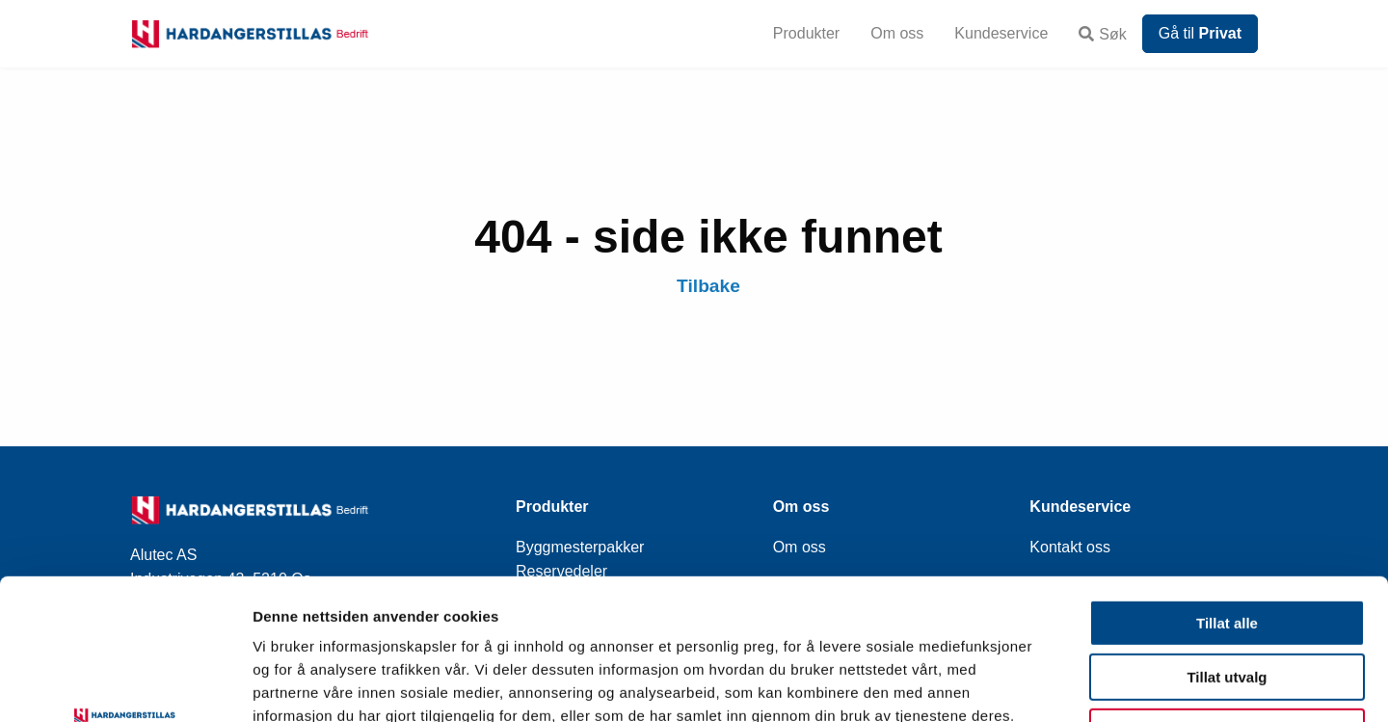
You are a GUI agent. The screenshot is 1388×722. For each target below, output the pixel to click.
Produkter (806, 33)
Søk (1102, 34)
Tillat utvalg (1227, 546)
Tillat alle (1227, 491)
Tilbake (708, 286)
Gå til (1200, 33)
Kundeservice (1001, 33)
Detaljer (1027, 684)
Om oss (896, 33)
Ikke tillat (1227, 600)
